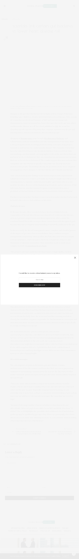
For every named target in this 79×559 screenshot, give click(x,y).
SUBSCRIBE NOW (39, 285)
